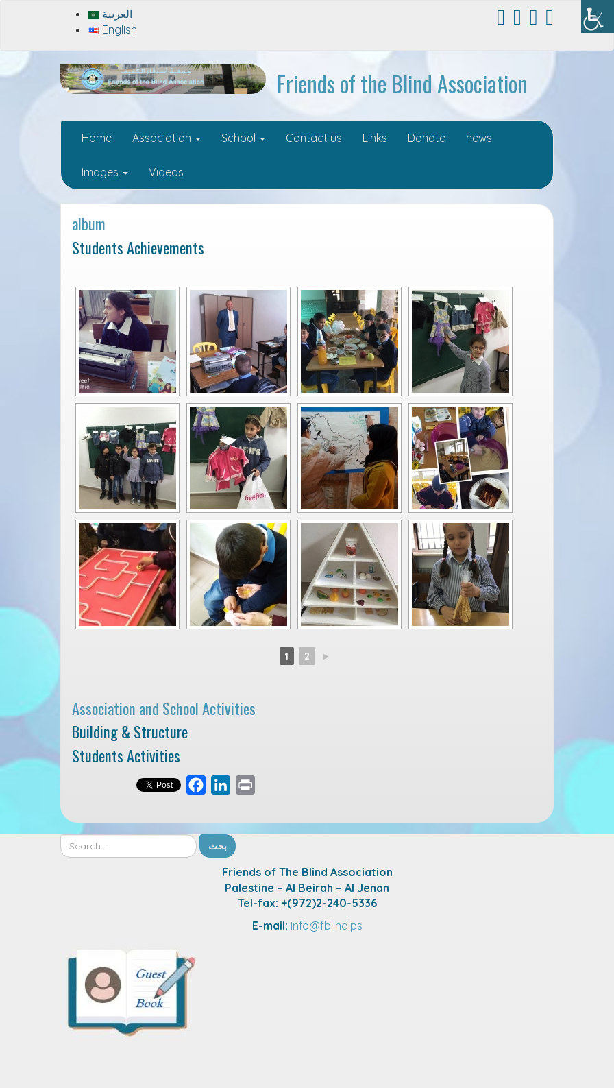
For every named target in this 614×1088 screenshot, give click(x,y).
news (479, 138)
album (89, 223)
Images (105, 172)
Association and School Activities (164, 708)
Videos (166, 172)
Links (375, 138)
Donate (426, 138)
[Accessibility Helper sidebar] (597, 16)
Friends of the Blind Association (402, 83)
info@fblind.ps (327, 925)
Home (97, 138)
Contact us (314, 138)
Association (166, 138)
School (243, 138)
